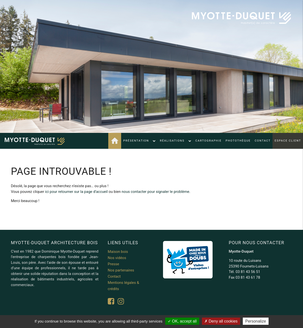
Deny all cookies (221, 321)
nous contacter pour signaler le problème (155, 191)
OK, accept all (182, 321)
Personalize (255, 321)
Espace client (288, 140)
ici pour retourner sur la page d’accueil (76, 191)
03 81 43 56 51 (248, 271)
